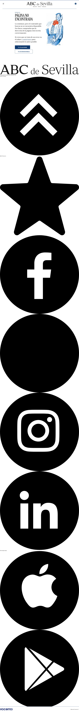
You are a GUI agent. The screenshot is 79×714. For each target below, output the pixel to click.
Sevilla (39, 6)
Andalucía (44, 6)
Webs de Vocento (75, 709)
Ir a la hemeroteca (24, 51)
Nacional (35, 6)
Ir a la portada (22, 47)
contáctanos (26, 39)
